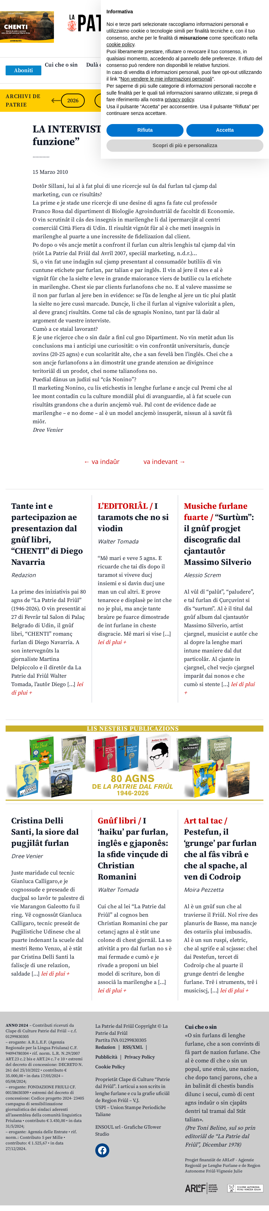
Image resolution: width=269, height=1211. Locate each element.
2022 (207, 100)
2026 (72, 100)
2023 (173, 100)
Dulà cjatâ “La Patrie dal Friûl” (124, 64)
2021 (241, 100)
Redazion (105, 1047)
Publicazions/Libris (196, 64)
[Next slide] (257, 100)
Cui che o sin (61, 64)
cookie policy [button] (120, 1097)
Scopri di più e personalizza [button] (185, 1197)
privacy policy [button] (179, 1152)
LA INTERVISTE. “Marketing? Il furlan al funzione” (129, 136)
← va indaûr (102, 461)
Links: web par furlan (132, 76)
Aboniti (23, 70)
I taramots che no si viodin (133, 517)
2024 (140, 100)
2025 (106, 100)
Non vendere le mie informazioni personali (166, 1131)
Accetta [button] (225, 1182)
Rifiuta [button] (145, 1182)
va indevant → (165, 461)
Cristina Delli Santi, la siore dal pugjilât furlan (45, 832)
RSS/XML (133, 1047)
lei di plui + (112, 642)
